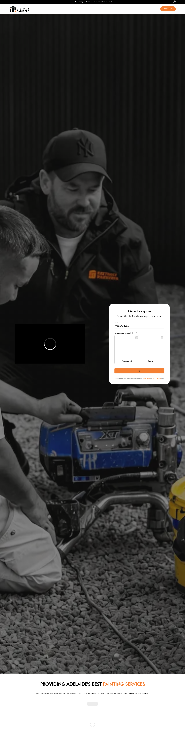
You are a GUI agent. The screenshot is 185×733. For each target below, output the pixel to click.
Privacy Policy (146, 378)
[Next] (139, 370)
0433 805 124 (168, 9)
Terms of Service (156, 378)
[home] (83, 9)
